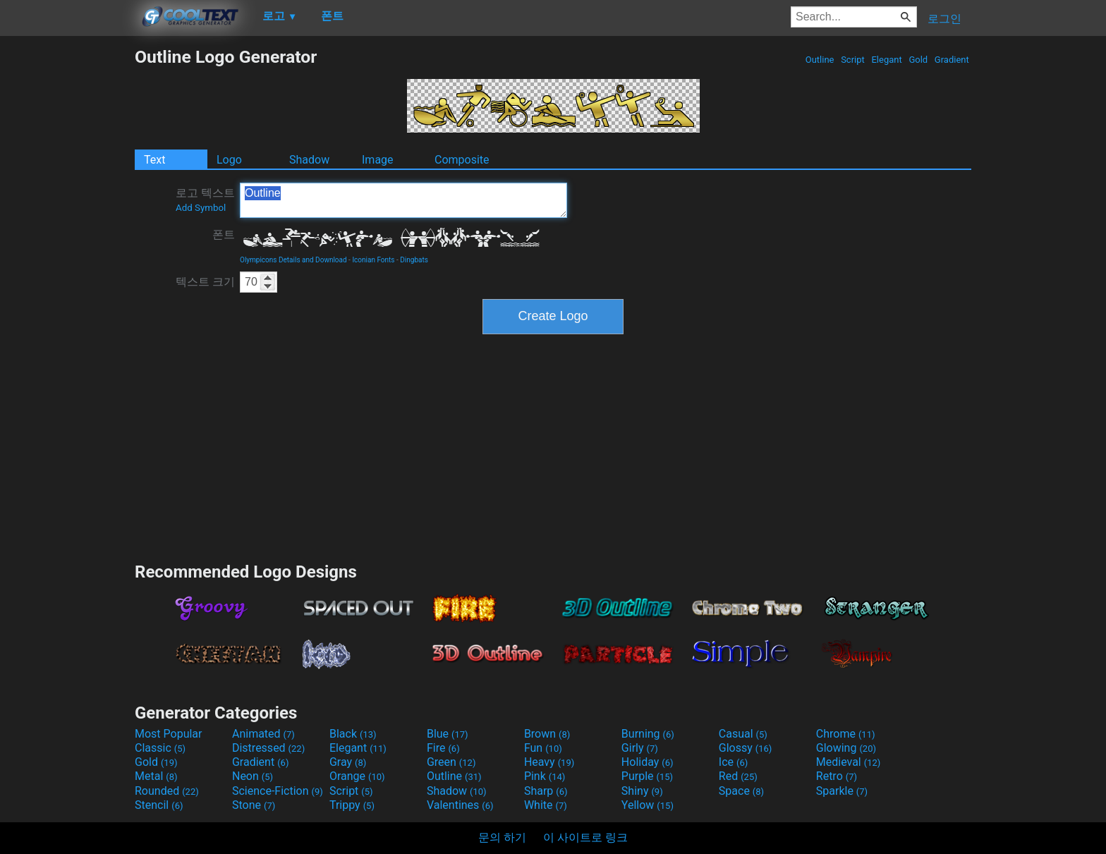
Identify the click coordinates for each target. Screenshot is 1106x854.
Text (154, 159)
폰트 (223, 234)
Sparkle (842, 791)
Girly (639, 748)
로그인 (944, 18)
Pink (545, 776)
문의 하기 (502, 837)
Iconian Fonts (373, 260)
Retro (836, 776)
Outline (819, 59)
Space (741, 791)
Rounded (167, 791)
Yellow (647, 805)
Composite (462, 159)
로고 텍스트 (205, 199)
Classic (160, 748)
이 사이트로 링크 (585, 837)
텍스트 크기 (205, 281)
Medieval (848, 762)
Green (451, 762)
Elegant (886, 59)
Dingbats (414, 260)
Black (353, 733)
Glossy (745, 748)
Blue (447, 733)
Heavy (549, 762)
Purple (647, 776)
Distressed (268, 748)
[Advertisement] (67, 258)
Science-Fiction (277, 791)
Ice (733, 762)
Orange (357, 776)
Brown (547, 733)
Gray (347, 762)
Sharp (546, 791)
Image (378, 159)
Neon (252, 776)
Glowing (846, 748)
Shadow (309, 159)
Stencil (159, 805)
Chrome (845, 733)
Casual (743, 733)
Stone (253, 805)
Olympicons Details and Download (293, 260)
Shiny (642, 791)
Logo (229, 159)
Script (853, 59)
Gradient (951, 59)
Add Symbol (201, 207)
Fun (543, 748)
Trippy (352, 805)
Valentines (460, 805)
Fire (443, 748)
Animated (263, 733)
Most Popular (168, 733)
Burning (647, 733)
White (545, 805)
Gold (918, 59)
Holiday (647, 762)
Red (738, 776)
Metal (156, 776)
